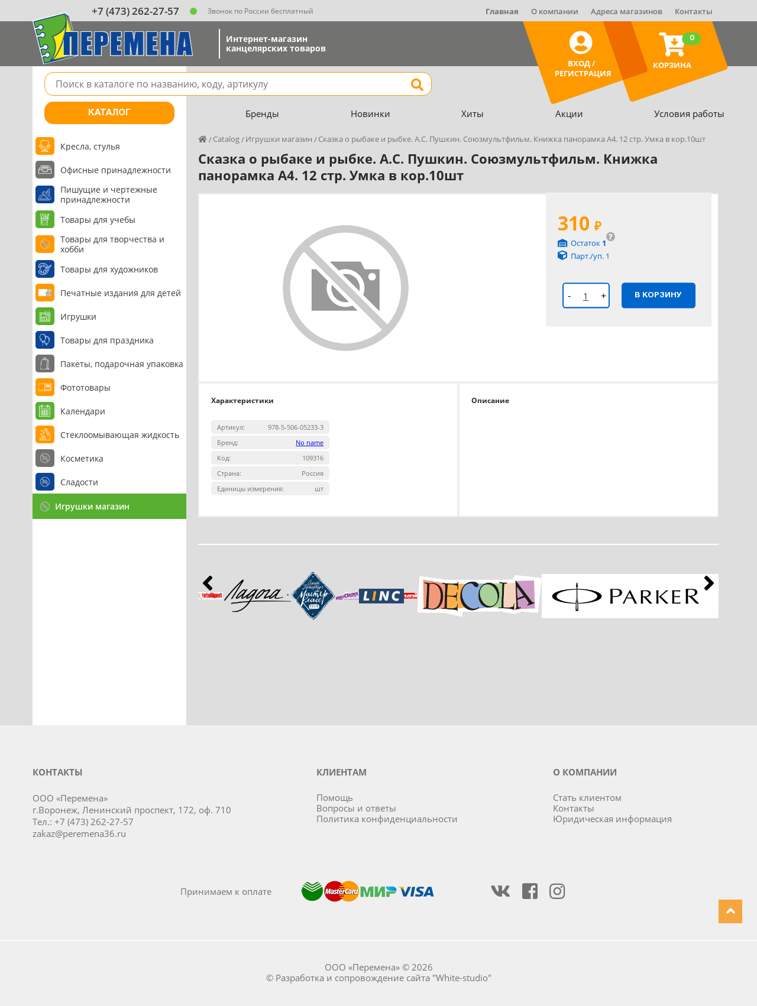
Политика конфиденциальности (387, 819)
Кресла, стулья (90, 146)
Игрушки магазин (92, 506)
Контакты (694, 11)
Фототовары (85, 387)
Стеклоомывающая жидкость (119, 435)
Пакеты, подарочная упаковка (121, 364)
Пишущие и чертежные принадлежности (108, 194)
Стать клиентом (587, 797)
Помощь (334, 797)
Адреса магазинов (626, 11)
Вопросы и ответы (356, 808)
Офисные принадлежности (115, 170)
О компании (554, 11)
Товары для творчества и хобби (112, 244)
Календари (82, 411)
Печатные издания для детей (120, 293)
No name (309, 442)
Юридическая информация (612, 819)
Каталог (109, 113)
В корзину (658, 294)
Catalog (226, 139)
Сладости (79, 482)
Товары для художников (109, 269)
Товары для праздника (107, 340)
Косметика (81, 458)
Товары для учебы (97, 220)
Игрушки (78, 316)
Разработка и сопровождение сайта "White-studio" (383, 978)
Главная (502, 11)
